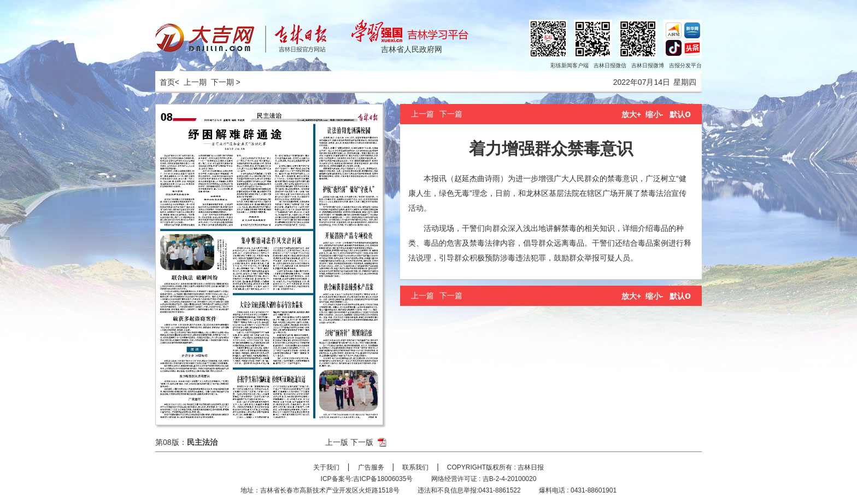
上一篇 (422, 113)
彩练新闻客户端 (569, 65)
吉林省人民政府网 (411, 49)
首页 (165, 82)
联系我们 (415, 467)
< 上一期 (191, 82)
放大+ (631, 114)
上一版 (336, 442)
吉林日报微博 (647, 65)
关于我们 (326, 467)
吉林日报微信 (610, 65)
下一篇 (450, 113)
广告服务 (371, 467)
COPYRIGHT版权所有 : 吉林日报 (495, 467)
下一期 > (225, 82)
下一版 (361, 442)
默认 (680, 114)
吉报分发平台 (685, 65)
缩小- (654, 114)
